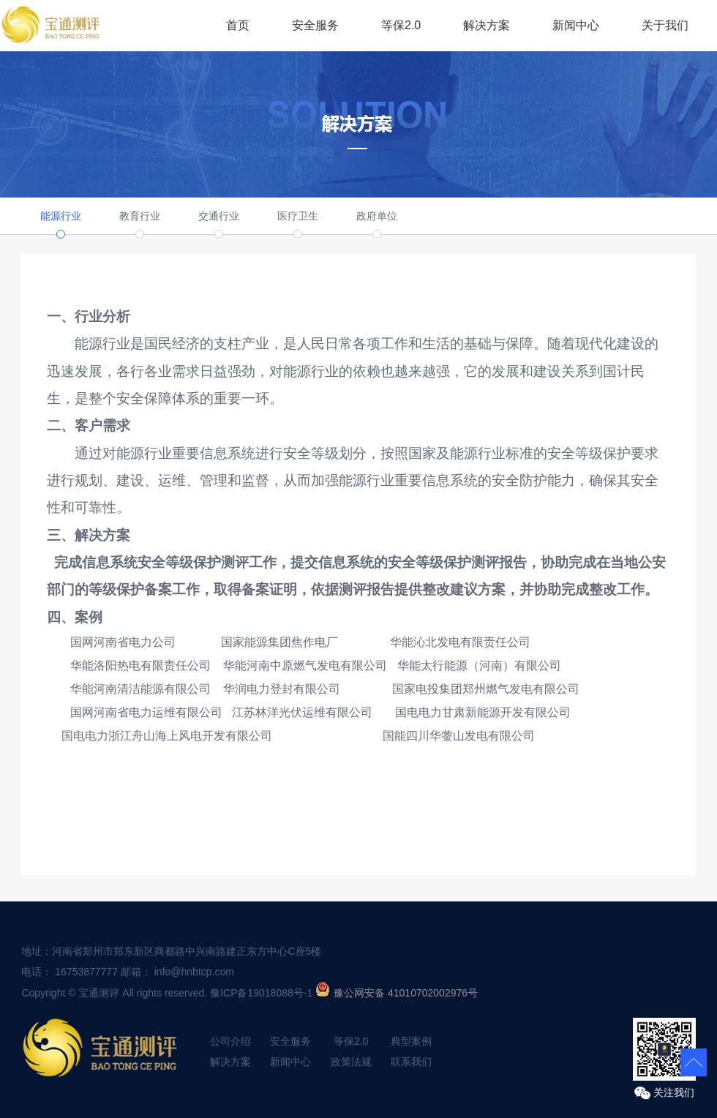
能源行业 (60, 216)
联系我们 (411, 1062)
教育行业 (139, 216)
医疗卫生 (297, 216)
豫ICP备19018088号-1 (261, 993)
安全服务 (315, 25)
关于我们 (665, 25)
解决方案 (486, 25)
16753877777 (86, 972)
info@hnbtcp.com (194, 972)
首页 (237, 25)
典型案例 (411, 1041)
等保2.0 (401, 25)
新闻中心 (575, 25)
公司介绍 (230, 1041)
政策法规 (351, 1062)
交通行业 (218, 216)
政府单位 (376, 216)
